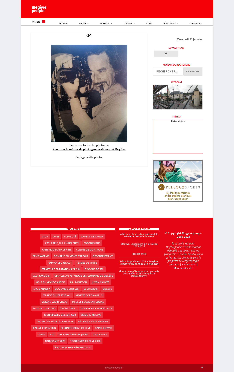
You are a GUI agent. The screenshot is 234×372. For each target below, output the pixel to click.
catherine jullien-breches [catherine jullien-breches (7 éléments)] (62, 243)
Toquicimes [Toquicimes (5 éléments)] (99, 334)
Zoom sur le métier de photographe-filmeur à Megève (89, 149)
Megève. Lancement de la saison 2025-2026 (139, 245)
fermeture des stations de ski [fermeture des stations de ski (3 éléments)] (61, 269)
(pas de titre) (139, 254)
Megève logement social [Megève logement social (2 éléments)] (88, 302)
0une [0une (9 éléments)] (56, 236)
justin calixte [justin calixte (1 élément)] (100, 282)
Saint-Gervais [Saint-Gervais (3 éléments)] (103, 328)
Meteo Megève (178, 121)
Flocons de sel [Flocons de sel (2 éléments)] (94, 269)
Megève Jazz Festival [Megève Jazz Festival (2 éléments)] (54, 302)
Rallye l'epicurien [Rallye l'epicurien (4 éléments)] (44, 328)
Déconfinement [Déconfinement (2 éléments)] (103, 256)
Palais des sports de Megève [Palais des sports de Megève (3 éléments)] (55, 321)
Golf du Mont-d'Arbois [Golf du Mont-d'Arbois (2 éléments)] (50, 282)
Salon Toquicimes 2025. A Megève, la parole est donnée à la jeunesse (139, 263)
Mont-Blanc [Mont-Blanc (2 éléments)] (68, 308)
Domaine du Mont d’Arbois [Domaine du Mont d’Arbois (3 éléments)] (71, 256)
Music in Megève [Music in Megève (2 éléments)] (91, 315)
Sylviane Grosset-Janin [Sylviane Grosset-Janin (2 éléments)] (73, 334)
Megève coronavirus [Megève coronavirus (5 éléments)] (89, 295)
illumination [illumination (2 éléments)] (78, 282)
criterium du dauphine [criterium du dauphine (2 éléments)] (56, 250)
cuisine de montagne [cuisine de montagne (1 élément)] (89, 250)
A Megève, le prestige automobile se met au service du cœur (139, 235)
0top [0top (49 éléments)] (45, 236)
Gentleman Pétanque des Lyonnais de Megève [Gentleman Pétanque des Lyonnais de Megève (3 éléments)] (83, 276)
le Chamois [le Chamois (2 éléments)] (90, 289)
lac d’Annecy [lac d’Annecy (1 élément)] (41, 289)
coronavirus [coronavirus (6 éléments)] (91, 243)
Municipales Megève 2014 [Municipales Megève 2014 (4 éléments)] (96, 308)
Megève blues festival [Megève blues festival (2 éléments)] (57, 295)
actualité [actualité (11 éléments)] (70, 236)
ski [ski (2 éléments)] (52, 334)
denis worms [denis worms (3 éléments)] (41, 256)
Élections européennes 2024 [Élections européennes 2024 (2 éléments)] (73, 347)
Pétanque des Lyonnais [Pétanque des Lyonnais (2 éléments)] (93, 321)
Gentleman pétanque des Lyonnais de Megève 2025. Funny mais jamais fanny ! (139, 274)
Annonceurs (189, 264)
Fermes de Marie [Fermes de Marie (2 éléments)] (86, 263)
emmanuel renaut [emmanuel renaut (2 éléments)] (60, 263)
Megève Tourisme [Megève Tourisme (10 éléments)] (44, 308)
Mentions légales (183, 268)
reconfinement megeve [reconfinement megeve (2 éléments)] (75, 328)
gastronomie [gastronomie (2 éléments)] (41, 276)
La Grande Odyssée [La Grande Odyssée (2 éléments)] (67, 289)
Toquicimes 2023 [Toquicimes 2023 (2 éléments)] (55, 341)
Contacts (174, 264)
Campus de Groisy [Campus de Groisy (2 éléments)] (92, 236)
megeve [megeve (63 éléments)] (107, 289)
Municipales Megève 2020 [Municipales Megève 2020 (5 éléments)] (60, 315)
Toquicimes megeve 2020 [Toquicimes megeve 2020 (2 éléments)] (85, 341)
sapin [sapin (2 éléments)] (41, 334)
